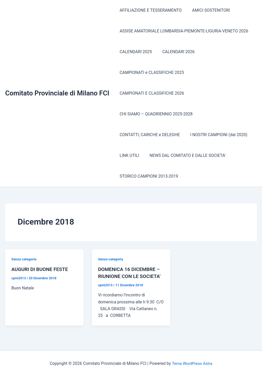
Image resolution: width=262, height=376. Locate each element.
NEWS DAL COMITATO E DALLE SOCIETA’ (185, 155)
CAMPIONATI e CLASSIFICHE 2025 (151, 72)
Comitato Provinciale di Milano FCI (57, 93)
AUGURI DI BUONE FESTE (40, 269)
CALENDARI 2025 (135, 51)
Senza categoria (24, 259)
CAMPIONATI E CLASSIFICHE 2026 (151, 93)
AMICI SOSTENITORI (208, 10)
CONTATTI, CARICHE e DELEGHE (149, 134)
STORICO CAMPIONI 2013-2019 (148, 176)
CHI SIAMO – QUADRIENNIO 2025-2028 (155, 114)
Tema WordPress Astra (192, 362)
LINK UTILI (128, 155)
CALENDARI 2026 (175, 51)
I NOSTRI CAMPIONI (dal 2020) (215, 134)
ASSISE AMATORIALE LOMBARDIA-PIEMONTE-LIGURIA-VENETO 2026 (183, 31)
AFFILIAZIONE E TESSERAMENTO (150, 10)
